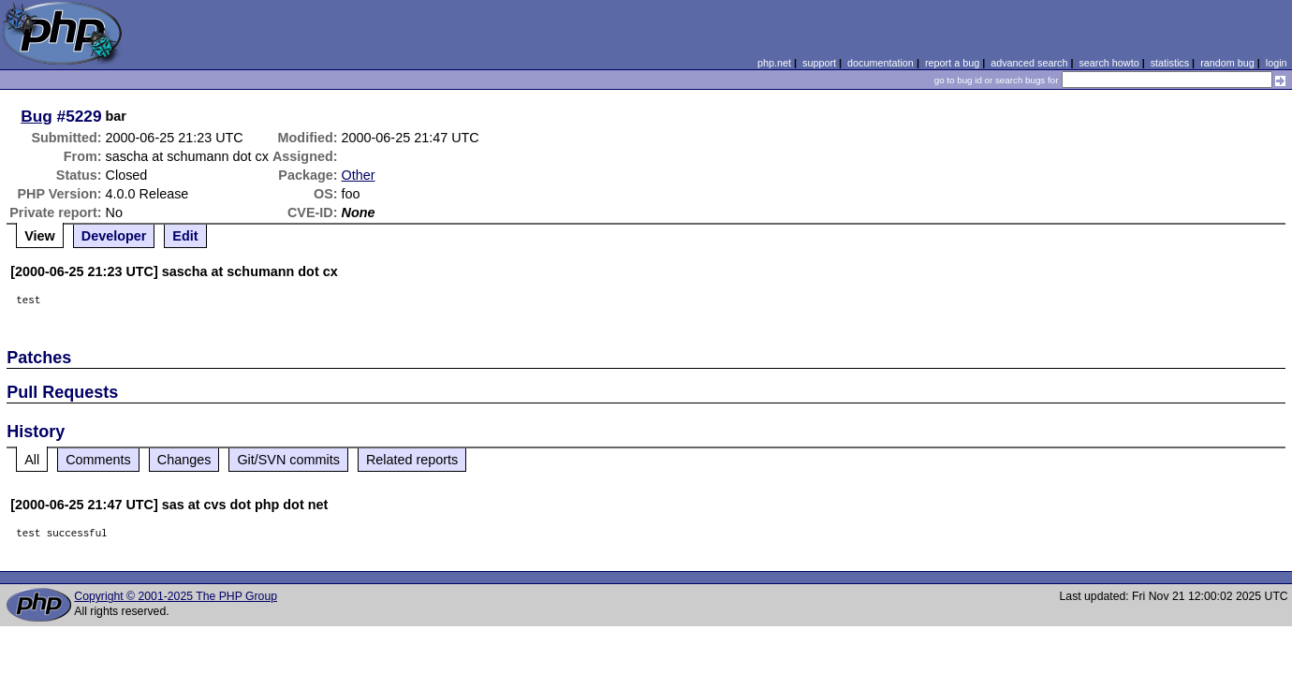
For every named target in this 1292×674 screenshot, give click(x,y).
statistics (1170, 62)
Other (358, 175)
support (819, 62)
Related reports (412, 459)
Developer (114, 235)
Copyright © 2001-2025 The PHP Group (175, 596)
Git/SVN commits (288, 459)
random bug (1227, 62)
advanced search (1029, 62)
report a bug (952, 62)
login (1276, 62)
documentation (880, 62)
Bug (36, 116)
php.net (774, 62)
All (31, 459)
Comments (98, 459)
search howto (1108, 62)
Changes (184, 459)
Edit (185, 235)
